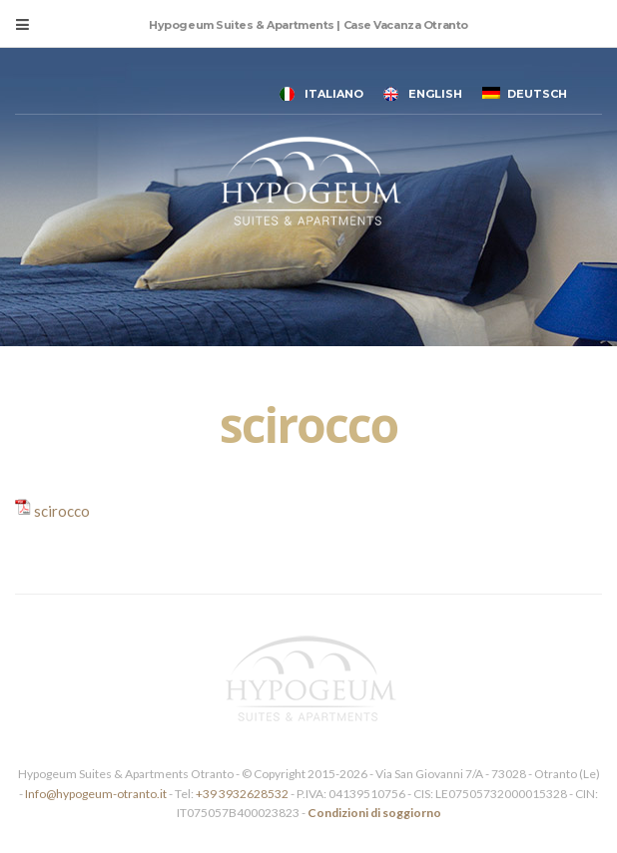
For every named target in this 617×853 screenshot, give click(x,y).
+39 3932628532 (242, 793)
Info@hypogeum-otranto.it (97, 793)
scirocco (62, 511)
